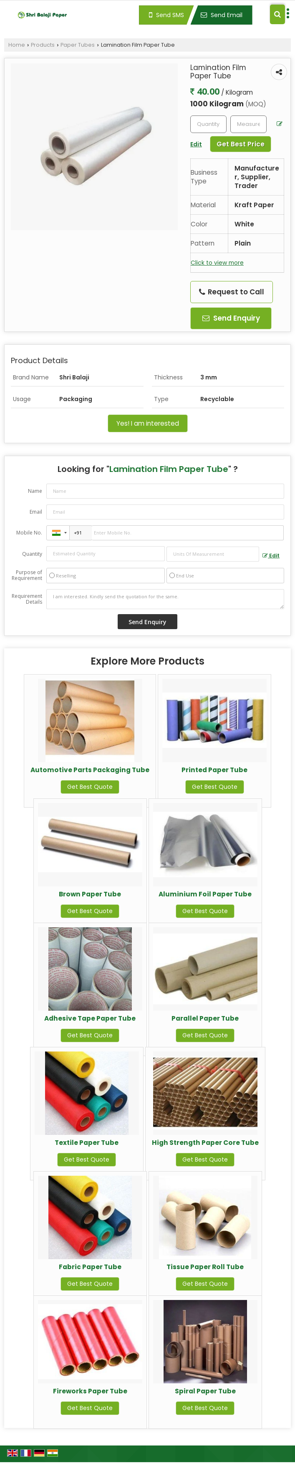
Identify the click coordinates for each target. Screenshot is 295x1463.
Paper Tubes (78, 44)
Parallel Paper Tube (205, 1018)
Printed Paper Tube (214, 769)
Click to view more (217, 262)
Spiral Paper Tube (205, 1391)
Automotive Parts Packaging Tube (89, 769)
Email (36, 511)
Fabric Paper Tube (90, 1266)
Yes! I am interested (147, 423)
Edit (271, 555)
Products (43, 44)
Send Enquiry (231, 318)
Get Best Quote (90, 787)
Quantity (32, 553)
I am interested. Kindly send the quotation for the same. (165, 599)
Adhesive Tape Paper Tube (90, 1018)
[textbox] (248, 124)
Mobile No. (29, 532)
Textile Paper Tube (87, 1142)
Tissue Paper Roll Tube (205, 1266)
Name (35, 490)
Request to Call (231, 292)
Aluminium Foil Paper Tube (205, 894)
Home (16, 44)
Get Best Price (241, 144)
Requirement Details (27, 599)
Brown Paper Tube (90, 894)
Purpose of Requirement (27, 575)
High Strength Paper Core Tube (205, 1142)
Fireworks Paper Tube (90, 1391)
